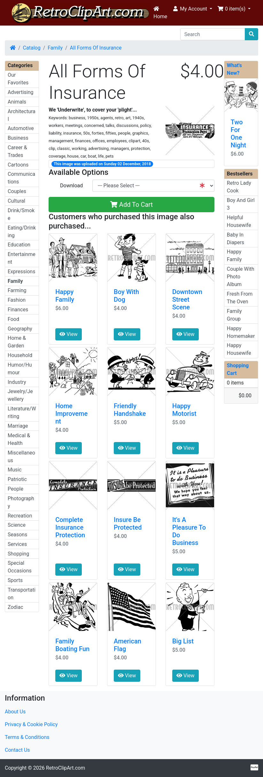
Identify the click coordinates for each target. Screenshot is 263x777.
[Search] (212, 34)
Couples (17, 191)
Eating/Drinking (22, 231)
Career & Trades (17, 151)
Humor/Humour (20, 369)
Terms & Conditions (27, 737)
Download (71, 186)
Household (20, 355)
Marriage (18, 426)
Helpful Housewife (239, 221)
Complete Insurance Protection (70, 527)
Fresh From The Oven (240, 298)
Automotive (21, 128)
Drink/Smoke (21, 214)
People (15, 489)
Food (13, 319)
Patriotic (17, 479)
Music (14, 470)
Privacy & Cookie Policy (31, 724)
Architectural (21, 115)
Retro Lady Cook (239, 187)
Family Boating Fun (72, 645)
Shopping (18, 554)
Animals (17, 102)
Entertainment (21, 258)
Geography (20, 329)
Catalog (32, 48)
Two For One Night (238, 133)
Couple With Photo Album (240, 276)
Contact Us (17, 750)
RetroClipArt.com (65, 768)
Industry (17, 382)
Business (18, 138)
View (68, 334)
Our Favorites (18, 79)
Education (19, 245)
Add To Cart (131, 204)
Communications (21, 178)
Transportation (21, 594)
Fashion (17, 300)
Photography (21, 502)
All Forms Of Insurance (96, 48)
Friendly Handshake (130, 409)
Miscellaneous (21, 456)
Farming (17, 290)
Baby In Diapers (235, 238)
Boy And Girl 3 (241, 204)
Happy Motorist (184, 409)
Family (55, 48)
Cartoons (18, 165)
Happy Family (64, 295)
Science (17, 525)
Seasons (17, 535)
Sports (15, 580)
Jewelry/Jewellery (20, 395)
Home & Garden (17, 342)
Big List (183, 641)
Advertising (21, 92)
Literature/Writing (22, 412)
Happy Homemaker (241, 332)
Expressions (21, 271)
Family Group (234, 315)
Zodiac (15, 607)
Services (17, 544)
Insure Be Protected (128, 523)
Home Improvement (71, 413)
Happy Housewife (239, 349)
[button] (192, 9)
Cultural (16, 201)
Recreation (20, 516)
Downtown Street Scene (187, 299)
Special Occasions (20, 567)
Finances (18, 310)
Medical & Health (19, 439)
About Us (15, 712)
